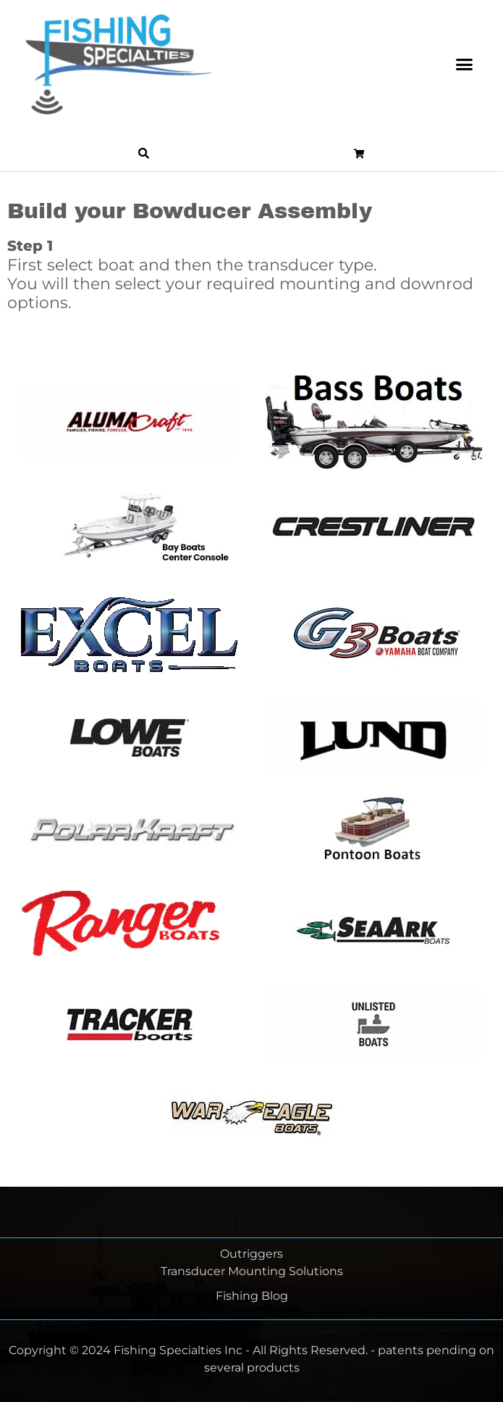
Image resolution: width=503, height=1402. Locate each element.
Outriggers (251, 1254)
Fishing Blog (252, 1296)
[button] (464, 64)
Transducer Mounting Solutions (252, 1271)
